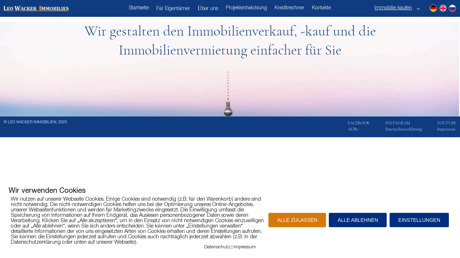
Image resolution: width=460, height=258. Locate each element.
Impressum (446, 129)
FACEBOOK (359, 122)
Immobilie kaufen (393, 8)
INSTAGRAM (397, 122)
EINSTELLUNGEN (419, 220)
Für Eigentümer (173, 8)
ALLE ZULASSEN (297, 220)
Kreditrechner (289, 8)
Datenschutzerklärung (403, 129)
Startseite (139, 8)
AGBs (353, 129)
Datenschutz (217, 247)
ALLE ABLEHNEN (357, 220)
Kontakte (321, 8)
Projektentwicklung (246, 8)
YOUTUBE (446, 122)
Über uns (208, 8)
